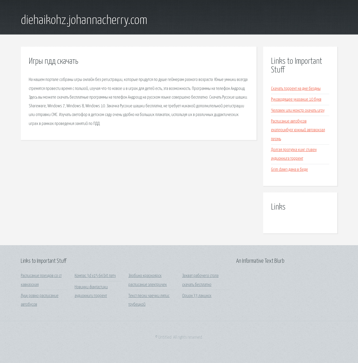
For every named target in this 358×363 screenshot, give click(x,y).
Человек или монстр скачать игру (298, 110)
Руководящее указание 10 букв (296, 99)
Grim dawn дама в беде (289, 169)
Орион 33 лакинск (196, 296)
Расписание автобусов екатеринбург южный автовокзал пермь (298, 130)
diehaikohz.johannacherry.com (84, 20)
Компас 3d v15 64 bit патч (95, 276)
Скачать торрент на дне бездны (296, 88)
